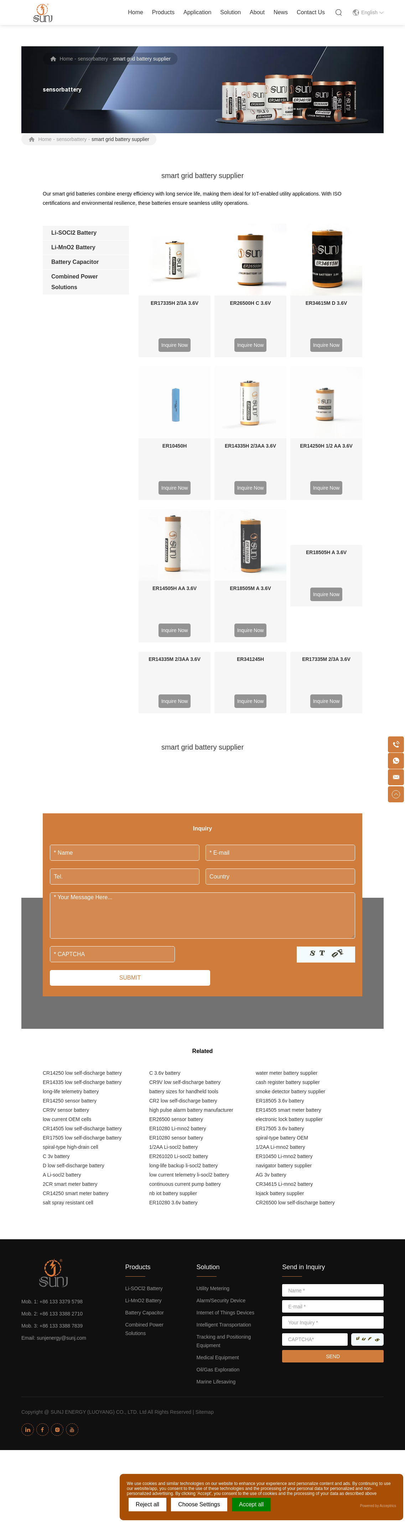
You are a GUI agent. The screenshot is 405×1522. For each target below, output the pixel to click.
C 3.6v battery (164, 929)
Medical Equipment (218, 1214)
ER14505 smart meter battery (288, 966)
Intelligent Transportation (224, 1181)
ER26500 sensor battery (176, 976)
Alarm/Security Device (221, 1157)
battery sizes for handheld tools (183, 948)
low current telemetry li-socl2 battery (189, 1031)
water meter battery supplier (287, 929)
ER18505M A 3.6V (250, 445)
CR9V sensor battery (66, 966)
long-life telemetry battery (71, 948)
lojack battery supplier (280, 1050)
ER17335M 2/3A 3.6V (326, 515)
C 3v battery (56, 1013)
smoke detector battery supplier (290, 948)
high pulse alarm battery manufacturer (191, 966)
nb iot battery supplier (173, 1050)
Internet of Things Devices (225, 1169)
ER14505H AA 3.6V (174, 445)
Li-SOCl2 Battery (144, 1145)
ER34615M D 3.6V (326, 303)
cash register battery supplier (288, 939)
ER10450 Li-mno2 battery (284, 1013)
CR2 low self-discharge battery (183, 957)
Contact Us (311, 12)
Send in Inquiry (303, 1123)
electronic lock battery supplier (289, 976)
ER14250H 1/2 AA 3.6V (326, 374)
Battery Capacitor (144, 1169)
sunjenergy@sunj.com (61, 1194)
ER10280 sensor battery (176, 994)
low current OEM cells (67, 976)
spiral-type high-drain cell (70, 1003)
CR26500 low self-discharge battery (295, 1059)
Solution (230, 12)
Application (197, 12)
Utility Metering (213, 1145)
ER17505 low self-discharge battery (82, 994)
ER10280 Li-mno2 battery (177, 985)
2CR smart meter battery (70, 1040)
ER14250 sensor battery (70, 957)
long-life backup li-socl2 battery (183, 1022)
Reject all (147, 1504)
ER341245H (250, 515)
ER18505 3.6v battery (280, 957)
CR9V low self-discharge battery (184, 939)
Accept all (251, 1504)
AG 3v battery (271, 1031)
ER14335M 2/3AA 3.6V (175, 515)
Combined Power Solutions (144, 1185)
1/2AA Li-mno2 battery (280, 1003)
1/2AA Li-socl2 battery (173, 1003)
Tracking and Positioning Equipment (224, 1197)
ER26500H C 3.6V (250, 303)
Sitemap (205, 1268)
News (281, 12)
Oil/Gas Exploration (218, 1226)
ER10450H (174, 374)
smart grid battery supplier (142, 59)
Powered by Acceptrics (378, 1506)
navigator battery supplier (284, 1022)
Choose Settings (199, 1504)
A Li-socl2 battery (62, 1031)
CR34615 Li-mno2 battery (284, 1040)
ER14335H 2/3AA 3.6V (250, 374)
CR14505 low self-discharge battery (82, 985)
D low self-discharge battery (73, 1022)
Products (163, 12)
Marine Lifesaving (216, 1238)
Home (135, 12)
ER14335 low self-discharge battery (82, 939)
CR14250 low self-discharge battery (82, 929)
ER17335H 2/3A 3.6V (174, 303)
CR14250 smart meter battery (75, 1050)
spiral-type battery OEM (282, 994)
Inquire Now (174, 345)
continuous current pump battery (185, 1040)
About (257, 12)
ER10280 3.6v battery (173, 1059)
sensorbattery (93, 59)
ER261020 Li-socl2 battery (178, 1013)
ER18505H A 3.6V (326, 445)
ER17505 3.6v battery (280, 985)
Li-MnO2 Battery (143, 1157)
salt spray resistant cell (68, 1059)
